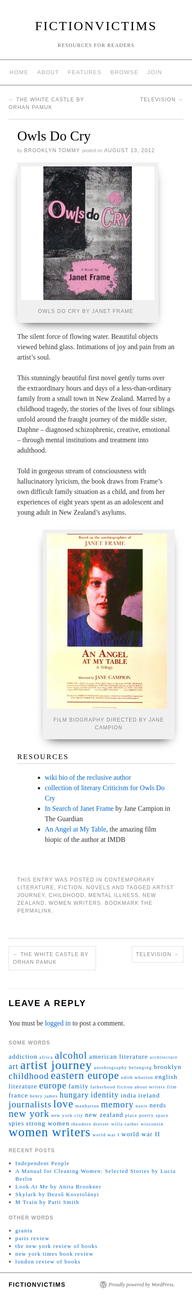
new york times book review (54, 1254)
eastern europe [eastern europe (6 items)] (85, 1075)
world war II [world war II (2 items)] (140, 1134)
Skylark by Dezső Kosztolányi (57, 1194)
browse (124, 72)
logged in (58, 1023)
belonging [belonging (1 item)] (140, 1067)
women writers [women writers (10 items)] (50, 1132)
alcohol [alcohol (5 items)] (71, 1055)
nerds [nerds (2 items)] (157, 1105)
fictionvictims (96, 26)
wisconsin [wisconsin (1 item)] (152, 1124)
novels (98, 888)
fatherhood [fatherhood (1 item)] (102, 1087)
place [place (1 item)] (131, 1115)
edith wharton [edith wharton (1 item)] (137, 1077)
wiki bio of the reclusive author (88, 777)
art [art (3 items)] (14, 1066)
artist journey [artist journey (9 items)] (56, 1065)
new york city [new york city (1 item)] (67, 1115)
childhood (66, 895)
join (154, 72)
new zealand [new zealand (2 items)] (104, 1114)
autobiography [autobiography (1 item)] (110, 1067)
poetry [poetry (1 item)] (146, 1115)
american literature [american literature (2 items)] (118, 1056)
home (18, 72)
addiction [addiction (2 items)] (23, 1056)
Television (161, 100)
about (48, 72)
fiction (70, 888)
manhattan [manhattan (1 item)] (87, 1106)
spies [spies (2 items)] (16, 1123)
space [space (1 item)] (162, 1115)
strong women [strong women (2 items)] (48, 1123)
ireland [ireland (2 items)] (149, 1095)
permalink (34, 911)
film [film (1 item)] (172, 1087)
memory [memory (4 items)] (117, 1104)
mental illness (113, 895)
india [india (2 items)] (128, 1095)
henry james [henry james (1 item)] (44, 1096)
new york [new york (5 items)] (29, 1113)
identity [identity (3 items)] (105, 1095)
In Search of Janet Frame (79, 808)
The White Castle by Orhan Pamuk (51, 958)
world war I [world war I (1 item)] (106, 1134)
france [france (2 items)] (18, 1095)
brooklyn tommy (52, 150)
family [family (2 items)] (78, 1086)
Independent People (42, 1163)
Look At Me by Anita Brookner (58, 1186)
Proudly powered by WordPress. (141, 1285)
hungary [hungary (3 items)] (74, 1095)
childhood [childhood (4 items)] (29, 1076)
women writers (75, 903)
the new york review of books (56, 1246)
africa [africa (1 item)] (46, 1057)
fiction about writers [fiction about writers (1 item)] (141, 1087)
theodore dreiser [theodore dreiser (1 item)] (90, 1124)
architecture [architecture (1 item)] (164, 1057)
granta (24, 1230)
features (85, 72)
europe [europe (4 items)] (53, 1085)
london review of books (48, 1261)
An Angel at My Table (75, 829)
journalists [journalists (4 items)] (30, 1104)
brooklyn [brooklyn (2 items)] (167, 1066)
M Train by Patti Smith (47, 1202)
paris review (32, 1238)
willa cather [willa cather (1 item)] (125, 1124)
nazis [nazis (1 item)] (142, 1106)
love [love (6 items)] (63, 1104)
